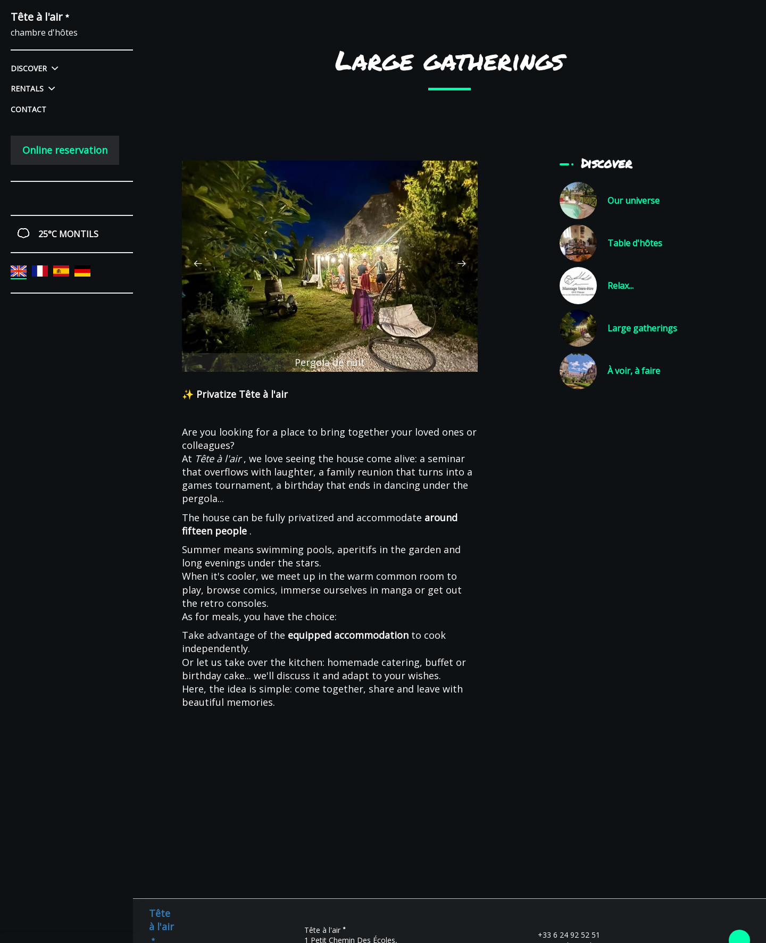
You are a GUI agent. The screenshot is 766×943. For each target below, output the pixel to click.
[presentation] (198, 263)
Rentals (33, 89)
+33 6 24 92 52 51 (563, 935)
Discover (34, 68)
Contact (28, 109)
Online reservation (64, 150)
